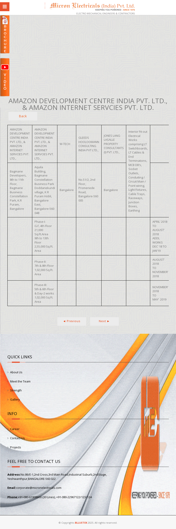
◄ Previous (71, 321)
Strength (16, 390)
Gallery (15, 399)
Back (23, 116)
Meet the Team (20, 381)
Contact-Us (17, 438)
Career (15, 429)
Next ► (104, 321)
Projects (15, 447)
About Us (16, 372)
